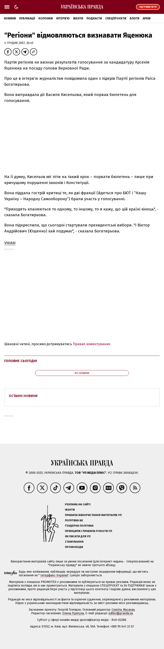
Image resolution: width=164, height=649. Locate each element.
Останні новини (23, 396)
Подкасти (94, 18)
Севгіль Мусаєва (123, 609)
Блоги (134, 18)
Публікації (27, 18)
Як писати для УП (78, 536)
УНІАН (10, 242)
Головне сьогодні (20, 361)
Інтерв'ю (63, 18)
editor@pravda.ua (120, 613)
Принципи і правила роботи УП (88, 531)
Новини (10, 18)
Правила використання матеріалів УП (93, 515)
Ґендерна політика (79, 525)
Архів (147, 18)
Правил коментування (91, 344)
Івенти (78, 18)
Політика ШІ (74, 520)
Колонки (45, 18)
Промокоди (74, 547)
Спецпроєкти (115, 18)
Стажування (74, 541)
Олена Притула (73, 613)
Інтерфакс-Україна (53, 575)
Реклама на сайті (78, 504)
